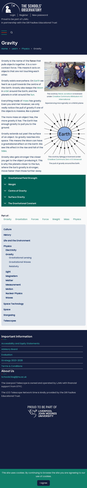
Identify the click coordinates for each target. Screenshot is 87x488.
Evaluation (6, 354)
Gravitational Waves (20, 262)
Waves (9, 297)
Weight (9, 185)
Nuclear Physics (14, 293)
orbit (6, 91)
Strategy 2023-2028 (12, 360)
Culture (7, 229)
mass (26, 100)
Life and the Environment (17, 240)
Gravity (7, 219)
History (7, 234)
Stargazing (9, 315)
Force (45, 219)
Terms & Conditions (11, 366)
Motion (9, 289)
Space (7, 309)
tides (4, 151)
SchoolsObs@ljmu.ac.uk (14, 376)
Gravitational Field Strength (20, 179)
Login (12, 15)
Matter (9, 280)
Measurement (13, 284)
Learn (15, 48)
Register (23, 15)
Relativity (14, 266)
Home (4, 48)
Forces (35, 219)
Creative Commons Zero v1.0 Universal (65, 159)
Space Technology (14, 303)
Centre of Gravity (15, 191)
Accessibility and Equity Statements (20, 343)
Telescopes (10, 320)
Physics (26, 48)
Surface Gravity (14, 197)
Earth (37, 80)
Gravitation (21, 219)
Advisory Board (9, 349)
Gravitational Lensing (20, 257)
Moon (40, 87)
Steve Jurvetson (65, 94)
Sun (32, 94)
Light (8, 271)
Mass (66, 219)
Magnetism (12, 276)
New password (40, 15)
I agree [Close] (43, 482)
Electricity (11, 250)
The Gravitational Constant (19, 204)
